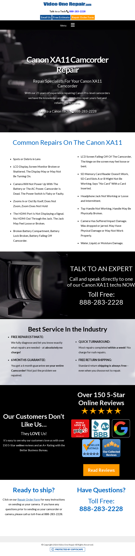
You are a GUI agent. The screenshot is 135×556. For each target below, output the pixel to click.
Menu (63, 25)
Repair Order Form (83, 17)
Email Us (46, 17)
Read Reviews (101, 470)
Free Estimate (61, 17)
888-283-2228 (77, 11)
